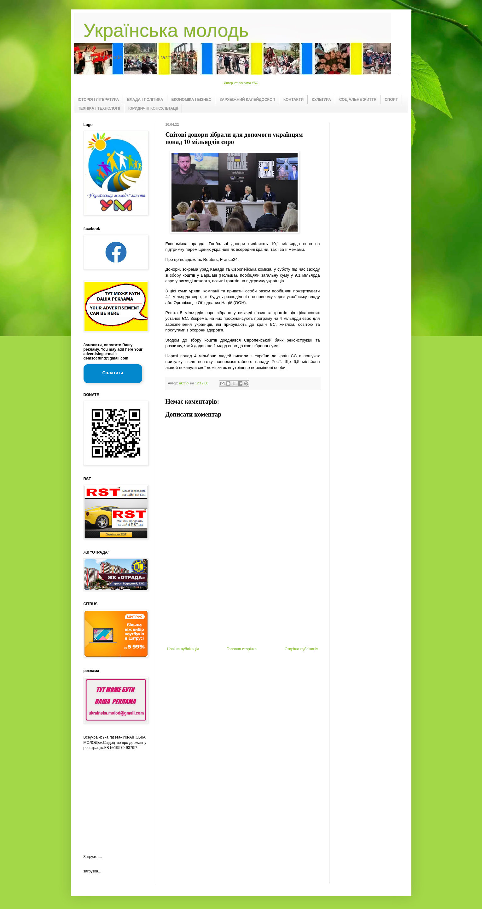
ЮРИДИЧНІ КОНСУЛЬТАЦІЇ (153, 108)
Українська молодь (166, 30)
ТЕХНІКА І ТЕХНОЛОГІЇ (99, 108)
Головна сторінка (242, 649)
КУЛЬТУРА (321, 99)
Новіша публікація (183, 649)
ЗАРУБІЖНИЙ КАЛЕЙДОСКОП (247, 99)
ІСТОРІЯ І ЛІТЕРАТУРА (98, 99)
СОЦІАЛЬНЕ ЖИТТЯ (357, 99)
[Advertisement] (242, 599)
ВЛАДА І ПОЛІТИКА (145, 99)
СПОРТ (391, 99)
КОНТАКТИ (293, 99)
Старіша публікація (301, 649)
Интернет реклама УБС (241, 83)
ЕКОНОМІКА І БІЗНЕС (191, 99)
